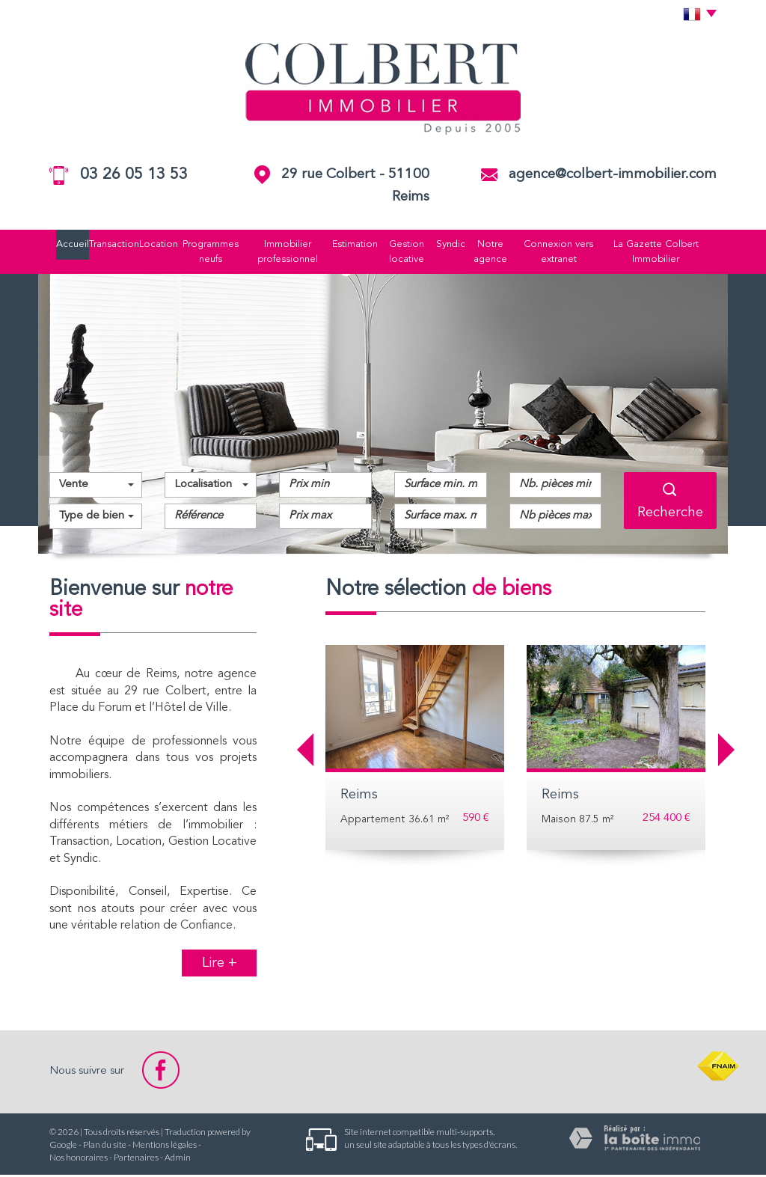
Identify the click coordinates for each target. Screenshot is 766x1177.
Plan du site (104, 1146)
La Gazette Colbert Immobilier (672, 252)
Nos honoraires (78, 1159)
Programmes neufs (205, 252)
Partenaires (136, 1159)
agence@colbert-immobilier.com (613, 175)
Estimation (356, 244)
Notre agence (499, 252)
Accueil (55, 244)
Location (150, 244)
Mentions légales (164, 1146)
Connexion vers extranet (570, 252)
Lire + (219, 966)
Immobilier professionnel (284, 252)
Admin (178, 1159)
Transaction (101, 244)
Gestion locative (411, 252)
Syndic (458, 244)
